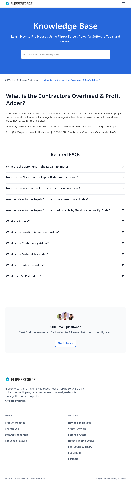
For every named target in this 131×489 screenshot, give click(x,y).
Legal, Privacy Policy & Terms (111, 478)
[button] (123, 3)
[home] (19, 3)
